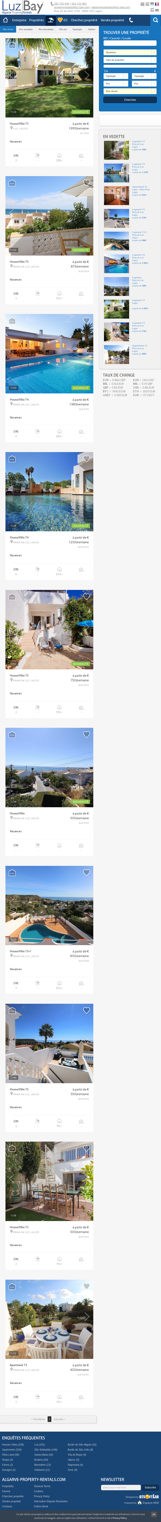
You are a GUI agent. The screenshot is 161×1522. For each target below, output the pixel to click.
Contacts (7, 1506)
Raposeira (75, 1464)
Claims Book (41, 1506)
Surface (92, 29)
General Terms (42, 1486)
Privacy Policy (42, 1496)
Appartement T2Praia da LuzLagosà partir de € (125, 354)
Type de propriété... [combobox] (116, 60)
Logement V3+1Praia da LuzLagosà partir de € (125, 241)
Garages (9, 1469)
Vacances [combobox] (111, 52)
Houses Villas (13, 1444)
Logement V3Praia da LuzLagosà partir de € (125, 332)
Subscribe (150, 1487)
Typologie (77, 29)
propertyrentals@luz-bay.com (72, 7)
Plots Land (10, 1454)
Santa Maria (43, 1454)
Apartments (12, 1449)
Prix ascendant (25, 29)
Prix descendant (46, 29)
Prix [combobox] (108, 83)
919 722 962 (79, 3)
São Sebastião (45, 1449)
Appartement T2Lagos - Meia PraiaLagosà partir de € (126, 195)
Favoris (6, 1491)
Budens (41, 1459)
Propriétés (36, 20)
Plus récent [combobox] (111, 91)
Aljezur (73, 1459)
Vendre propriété (112, 20)
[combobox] (130, 66)
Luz (39, 1444)
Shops (7, 1459)
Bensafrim (42, 1464)
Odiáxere (42, 1469)
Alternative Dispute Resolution (51, 1501)
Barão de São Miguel (82, 1444)
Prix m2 (63, 29)
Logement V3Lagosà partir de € (125, 309)
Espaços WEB (151, 1502)
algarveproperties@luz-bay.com (111, 7)
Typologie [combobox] (111, 76)
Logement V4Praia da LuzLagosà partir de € (125, 173)
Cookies (38, 1491)
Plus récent (8, 29)
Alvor (72, 1469)
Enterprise (19, 20)
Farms (7, 1464)
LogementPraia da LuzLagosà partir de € (125, 286)
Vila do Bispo (77, 1454)
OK (154, 1514)
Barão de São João (80, 1449)
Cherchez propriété (84, 20)
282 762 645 (61, 3)
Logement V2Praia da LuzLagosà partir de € (125, 150)
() (63, 19)
